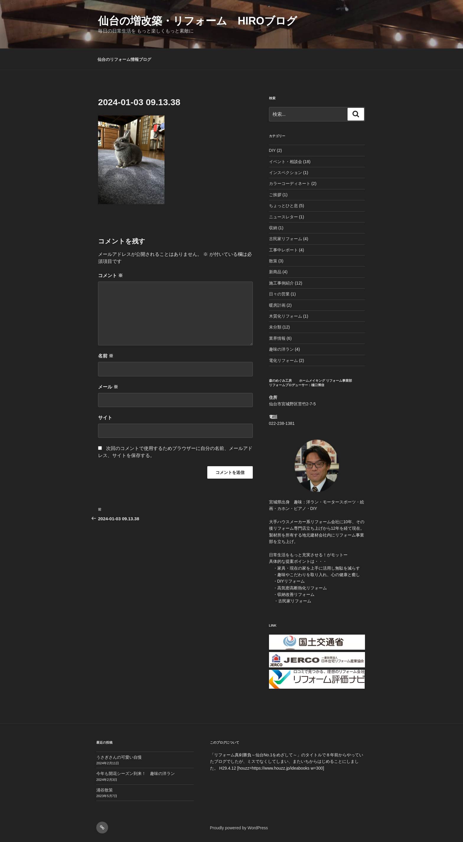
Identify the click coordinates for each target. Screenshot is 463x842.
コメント (110, 275)
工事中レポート (283, 250)
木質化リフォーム (285, 316)
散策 (273, 261)
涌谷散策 (104, 790)
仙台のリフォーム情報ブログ (124, 59)
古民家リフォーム (285, 238)
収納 (273, 227)
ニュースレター (283, 216)
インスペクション (285, 172)
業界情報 (277, 338)
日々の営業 (279, 294)
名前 (105, 355)
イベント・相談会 (285, 161)
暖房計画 (277, 305)
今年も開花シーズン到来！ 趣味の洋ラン (135, 773)
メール (108, 386)
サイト (105, 417)
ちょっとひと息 (283, 205)
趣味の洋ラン (281, 349)
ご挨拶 (275, 194)
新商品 (275, 271)
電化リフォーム (283, 360)
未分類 (275, 327)
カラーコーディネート (289, 183)
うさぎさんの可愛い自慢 (119, 757)
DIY (272, 150)
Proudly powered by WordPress (239, 827)
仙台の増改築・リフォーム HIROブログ (197, 21)
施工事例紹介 (281, 283)
